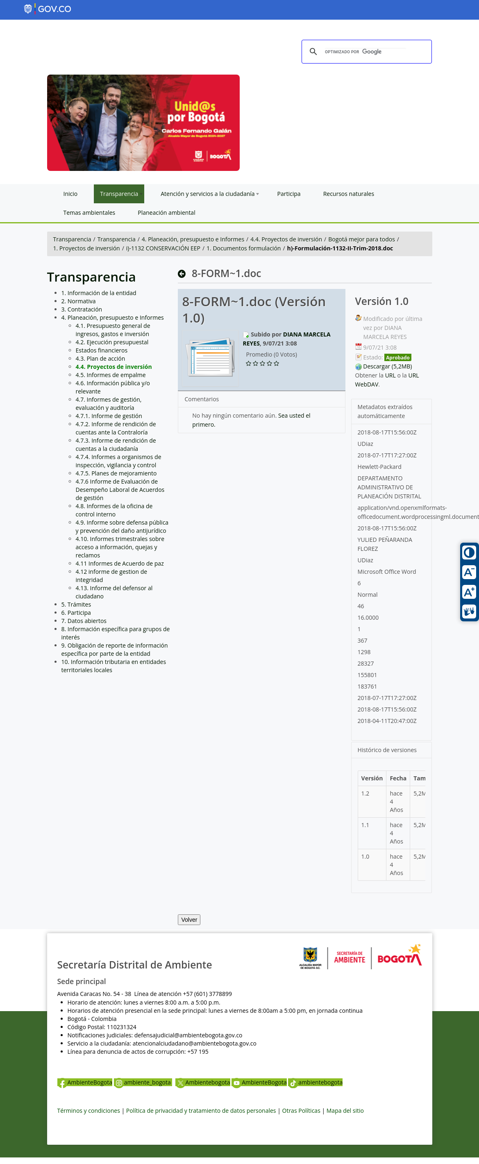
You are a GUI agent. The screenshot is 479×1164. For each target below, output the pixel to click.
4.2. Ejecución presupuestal (112, 342)
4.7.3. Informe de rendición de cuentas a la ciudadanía (116, 444)
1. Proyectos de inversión (86, 248)
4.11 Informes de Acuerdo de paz (120, 563)
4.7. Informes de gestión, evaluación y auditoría (109, 403)
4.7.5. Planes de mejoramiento (116, 473)
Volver (189, 919)
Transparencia (72, 239)
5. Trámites (76, 604)
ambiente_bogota (143, 1082)
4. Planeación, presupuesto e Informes (193, 239)
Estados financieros (102, 350)
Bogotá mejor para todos (361, 239)
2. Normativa (78, 301)
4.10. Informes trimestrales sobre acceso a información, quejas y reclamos (120, 547)
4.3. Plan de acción (100, 358)
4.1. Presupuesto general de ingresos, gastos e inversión (113, 330)
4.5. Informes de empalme (111, 375)
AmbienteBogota (84, 1082)
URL (390, 375)
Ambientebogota (202, 1082)
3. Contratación (81, 309)
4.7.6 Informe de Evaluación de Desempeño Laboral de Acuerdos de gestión (120, 489)
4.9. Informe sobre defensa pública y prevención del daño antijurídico (122, 526)
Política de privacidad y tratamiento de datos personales (201, 1110)
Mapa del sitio (345, 1110)
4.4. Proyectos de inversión (286, 239)
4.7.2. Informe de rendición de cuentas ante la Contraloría (116, 428)
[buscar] (365, 52)
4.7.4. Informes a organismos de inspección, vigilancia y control (118, 461)
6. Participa (76, 612)
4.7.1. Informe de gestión (109, 416)
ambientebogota (315, 1082)
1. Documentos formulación (244, 248)
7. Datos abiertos (84, 621)
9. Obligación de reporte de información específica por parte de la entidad (114, 649)
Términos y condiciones (88, 1110)
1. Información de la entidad (98, 293)
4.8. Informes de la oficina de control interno (114, 510)
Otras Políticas (301, 1110)
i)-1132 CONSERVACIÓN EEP (163, 248)
